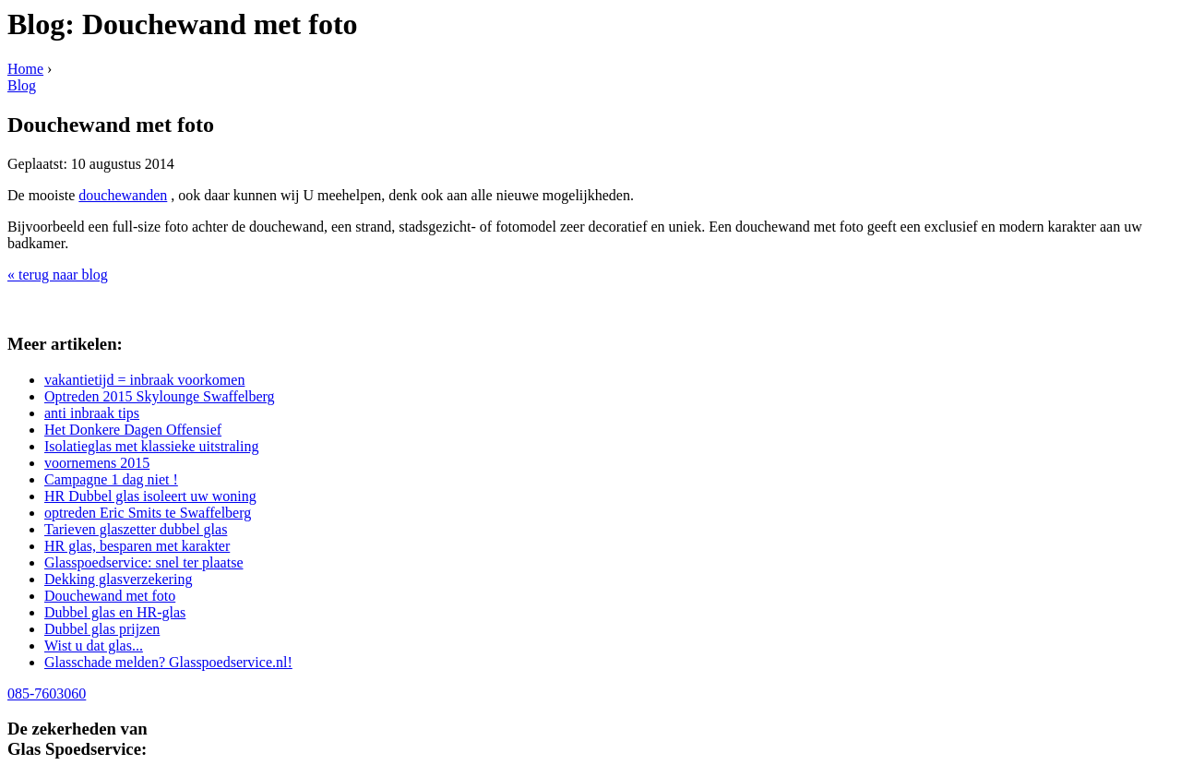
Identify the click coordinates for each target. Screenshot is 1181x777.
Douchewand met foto (109, 596)
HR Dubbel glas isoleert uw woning (150, 496)
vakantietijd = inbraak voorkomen (144, 380)
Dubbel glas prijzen (102, 629)
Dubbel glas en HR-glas (114, 612)
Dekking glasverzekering (118, 579)
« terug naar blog (57, 274)
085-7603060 (46, 693)
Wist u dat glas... (93, 645)
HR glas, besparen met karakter (137, 546)
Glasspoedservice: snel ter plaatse (143, 562)
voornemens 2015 (96, 463)
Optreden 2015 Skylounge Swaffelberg (159, 396)
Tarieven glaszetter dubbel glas (135, 529)
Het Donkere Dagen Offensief (132, 429)
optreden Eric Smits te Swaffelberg (147, 512)
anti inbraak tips (91, 413)
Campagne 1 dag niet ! (111, 479)
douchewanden (122, 195)
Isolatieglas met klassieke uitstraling (151, 446)
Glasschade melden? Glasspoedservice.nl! (168, 662)
